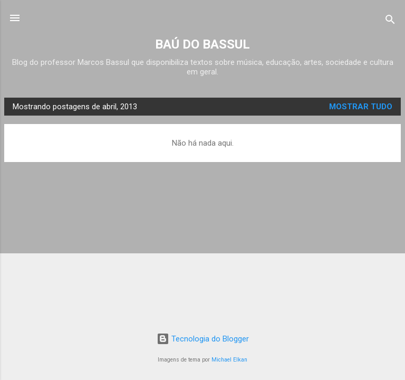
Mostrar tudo (360, 106)
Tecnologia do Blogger (203, 339)
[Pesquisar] (390, 21)
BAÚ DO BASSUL (202, 44)
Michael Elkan (229, 359)
